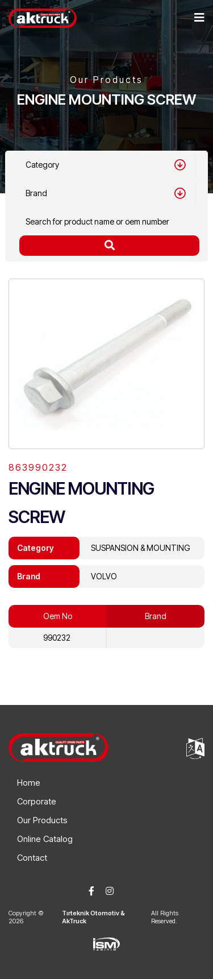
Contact (32, 857)
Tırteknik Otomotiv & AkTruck (93, 917)
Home (28, 782)
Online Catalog (45, 838)
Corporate (36, 801)
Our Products (42, 820)
